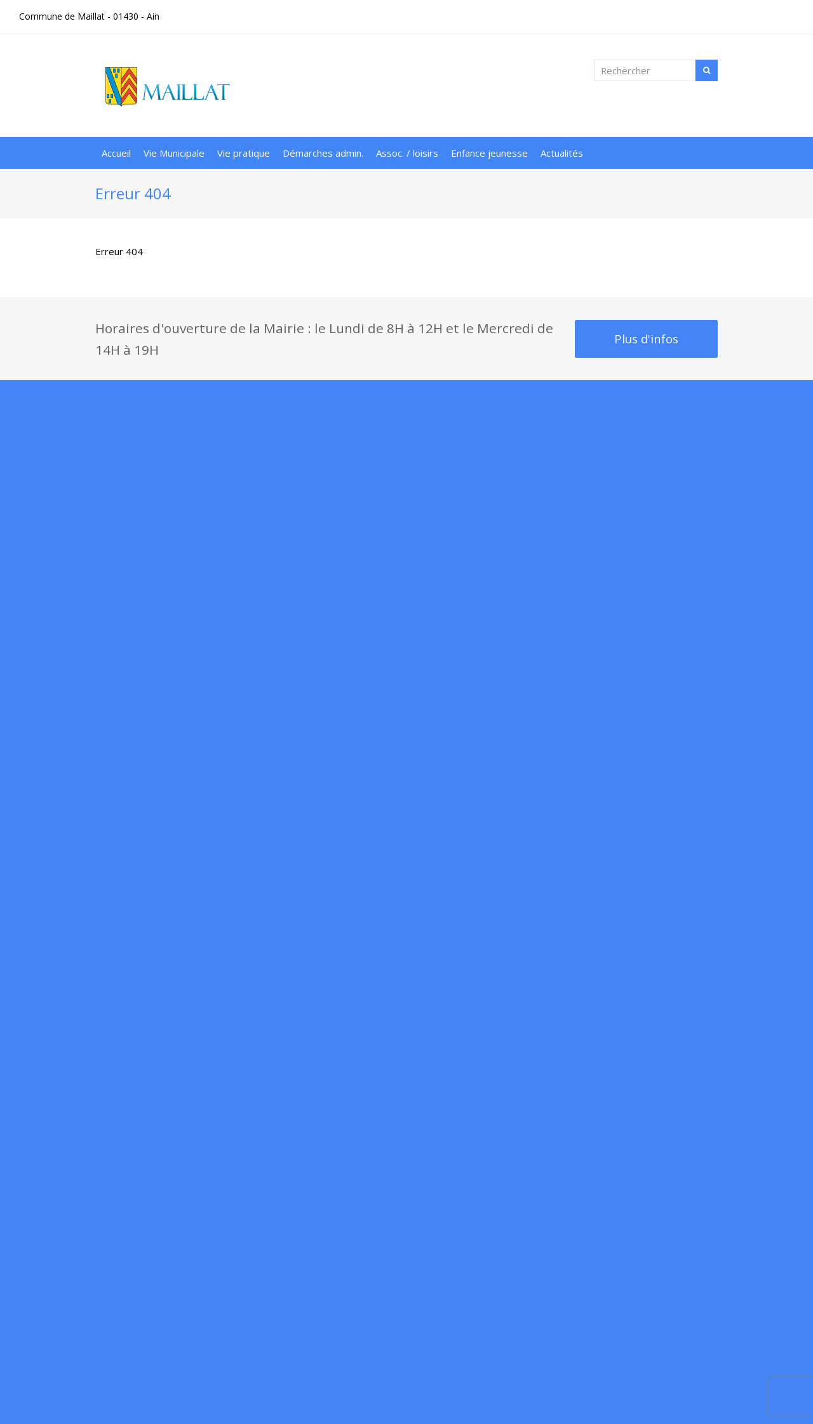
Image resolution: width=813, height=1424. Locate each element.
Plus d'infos (646, 338)
